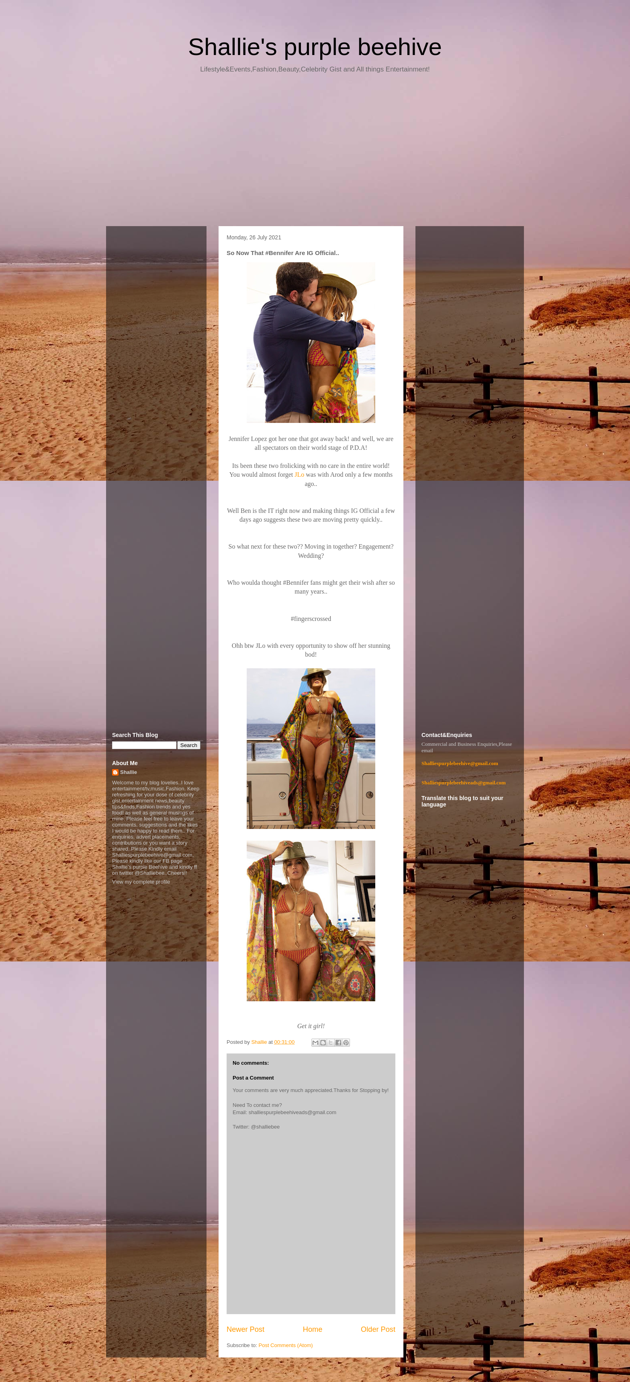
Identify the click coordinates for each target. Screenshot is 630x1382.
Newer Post (245, 1329)
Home (313, 1329)
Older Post (378, 1329)
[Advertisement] (315, 152)
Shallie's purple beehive (315, 46)
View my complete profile (141, 882)
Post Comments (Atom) (286, 1345)
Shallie (128, 772)
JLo (299, 474)
